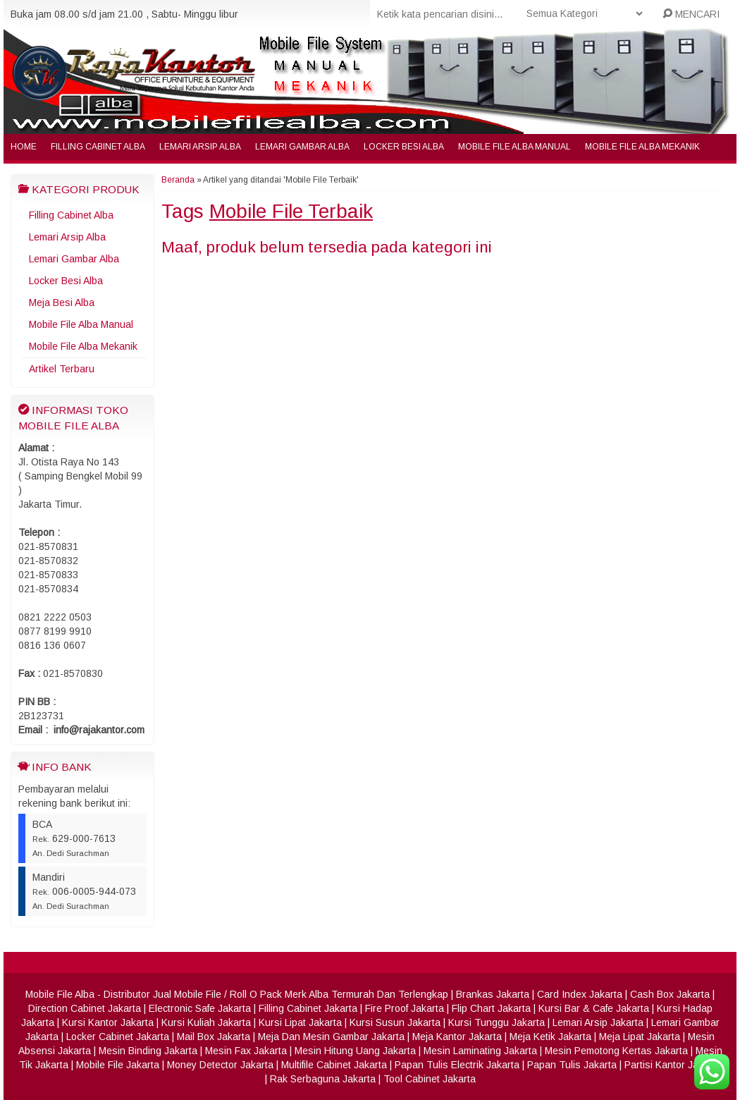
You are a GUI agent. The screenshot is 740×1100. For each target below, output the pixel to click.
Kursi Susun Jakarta (395, 1022)
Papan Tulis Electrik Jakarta (457, 1064)
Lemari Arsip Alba (200, 147)
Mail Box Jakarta (213, 1036)
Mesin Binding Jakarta (148, 1050)
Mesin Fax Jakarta (246, 1050)
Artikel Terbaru (61, 368)
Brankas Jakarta (492, 994)
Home (24, 147)
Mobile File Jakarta (117, 1064)
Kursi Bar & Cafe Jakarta (593, 1008)
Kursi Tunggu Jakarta (496, 1022)
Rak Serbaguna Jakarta (323, 1078)
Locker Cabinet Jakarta (117, 1036)
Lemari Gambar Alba (302, 147)
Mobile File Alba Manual (514, 147)
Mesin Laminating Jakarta (480, 1050)
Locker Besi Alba (404, 147)
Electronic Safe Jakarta (200, 1008)
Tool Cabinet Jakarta (429, 1078)
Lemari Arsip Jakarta (598, 1022)
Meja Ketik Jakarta (550, 1036)
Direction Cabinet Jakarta (84, 1008)
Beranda (178, 180)
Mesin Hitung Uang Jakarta (355, 1050)
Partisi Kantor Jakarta (672, 1064)
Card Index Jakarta (579, 994)
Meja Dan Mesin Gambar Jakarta (331, 1036)
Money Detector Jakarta (220, 1064)
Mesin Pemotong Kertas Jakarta (616, 1050)
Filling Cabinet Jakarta (308, 1008)
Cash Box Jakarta (670, 994)
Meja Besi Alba (61, 302)
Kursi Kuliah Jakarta (206, 1022)
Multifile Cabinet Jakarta (334, 1064)
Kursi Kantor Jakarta (108, 1022)
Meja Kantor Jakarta (457, 1036)
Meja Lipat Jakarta (639, 1036)
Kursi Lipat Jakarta (300, 1022)
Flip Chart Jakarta (491, 1008)
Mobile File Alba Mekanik (642, 147)
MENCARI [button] (691, 14)
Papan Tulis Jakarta (572, 1064)
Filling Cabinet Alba (98, 147)
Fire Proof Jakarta (404, 1008)
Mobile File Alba (59, 994)
